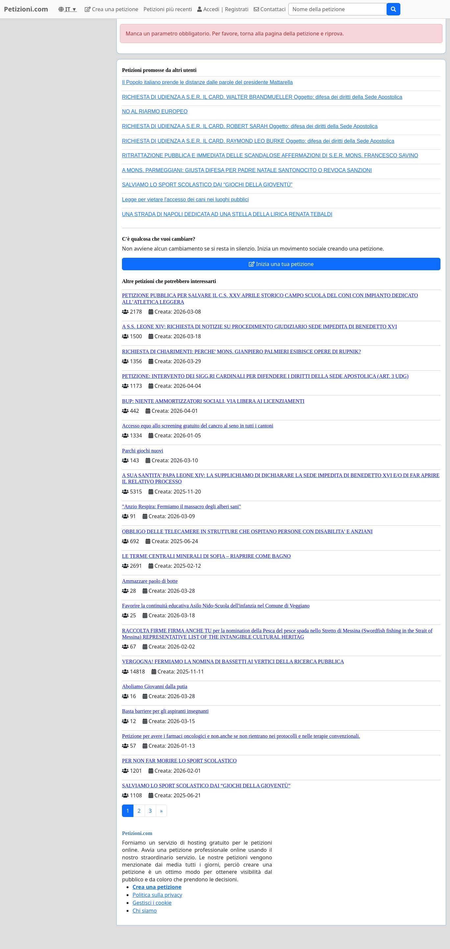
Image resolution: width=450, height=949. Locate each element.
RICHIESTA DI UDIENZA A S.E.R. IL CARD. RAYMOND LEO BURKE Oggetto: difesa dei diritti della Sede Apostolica (258, 141)
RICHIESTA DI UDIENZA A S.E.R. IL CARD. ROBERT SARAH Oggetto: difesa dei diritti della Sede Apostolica (250, 126)
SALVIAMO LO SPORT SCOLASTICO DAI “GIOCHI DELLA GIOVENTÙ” (207, 185)
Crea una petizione (111, 9)
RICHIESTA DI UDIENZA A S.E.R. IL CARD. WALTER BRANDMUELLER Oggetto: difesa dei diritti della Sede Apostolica (262, 97)
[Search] (337, 9)
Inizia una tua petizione (281, 264)
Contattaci (270, 9)
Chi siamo (144, 910)
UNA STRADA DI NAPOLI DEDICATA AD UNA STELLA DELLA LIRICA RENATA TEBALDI (227, 214)
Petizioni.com (26, 9)
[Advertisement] (53, 117)
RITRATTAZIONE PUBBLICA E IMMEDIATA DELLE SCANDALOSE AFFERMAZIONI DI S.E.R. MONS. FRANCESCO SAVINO (270, 155)
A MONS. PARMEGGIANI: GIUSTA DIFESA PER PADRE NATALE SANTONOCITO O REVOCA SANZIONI (247, 170)
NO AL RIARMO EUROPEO (154, 111)
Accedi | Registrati (222, 9)
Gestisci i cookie (152, 902)
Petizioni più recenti (168, 9)
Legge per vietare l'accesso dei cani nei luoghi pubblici (185, 199)
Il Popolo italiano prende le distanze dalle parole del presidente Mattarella (207, 82)
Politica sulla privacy (157, 894)
